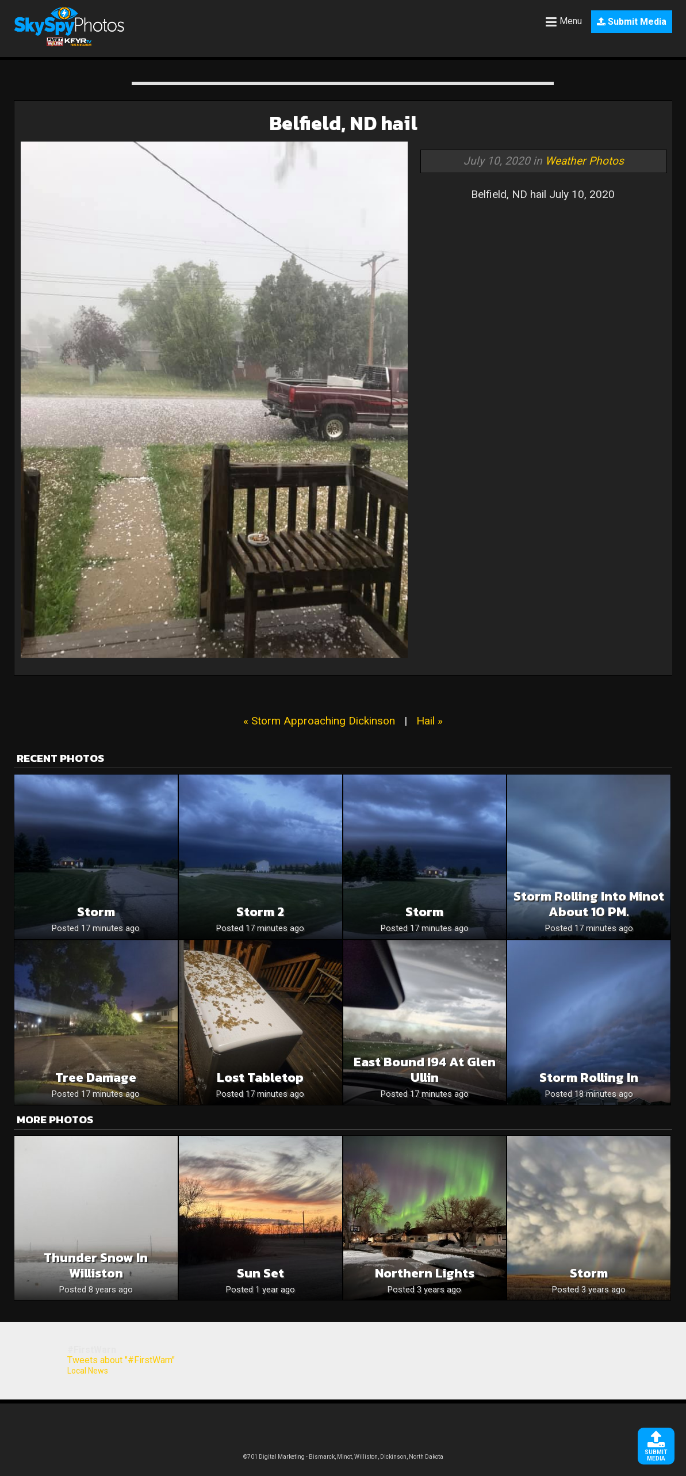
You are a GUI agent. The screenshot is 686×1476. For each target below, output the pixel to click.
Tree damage (95, 1077)
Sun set (260, 1273)
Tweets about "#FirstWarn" (121, 1360)
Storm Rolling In (588, 1077)
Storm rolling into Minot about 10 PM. (588, 904)
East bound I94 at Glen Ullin (425, 1069)
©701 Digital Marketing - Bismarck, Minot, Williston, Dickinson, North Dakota (343, 1457)
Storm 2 (260, 912)
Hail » (429, 720)
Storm (96, 912)
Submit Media (631, 21)
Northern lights (424, 1273)
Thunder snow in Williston (96, 1265)
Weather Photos (584, 160)
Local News (87, 1370)
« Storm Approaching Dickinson (319, 720)
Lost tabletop (260, 1077)
